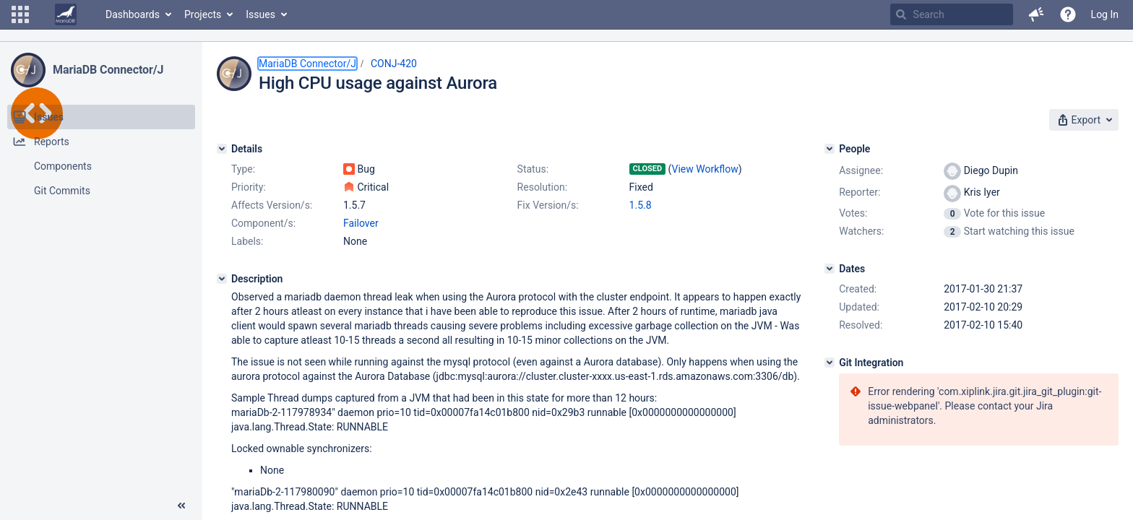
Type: (243, 169)
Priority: (248, 187)
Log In (1105, 14)
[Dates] (829, 269)
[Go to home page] (66, 14)
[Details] (222, 149)
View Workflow (705, 169)
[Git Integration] (829, 363)
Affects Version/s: (271, 205)
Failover (361, 223)
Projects (202, 14)
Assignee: (861, 170)
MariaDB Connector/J (108, 70)
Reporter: (859, 192)
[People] (829, 149)
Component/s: (263, 223)
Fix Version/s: (548, 205)
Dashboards (132, 14)
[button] (20, 14)
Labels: (247, 241)
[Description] (222, 279)
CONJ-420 (394, 63)
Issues (260, 14)
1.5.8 (640, 205)
